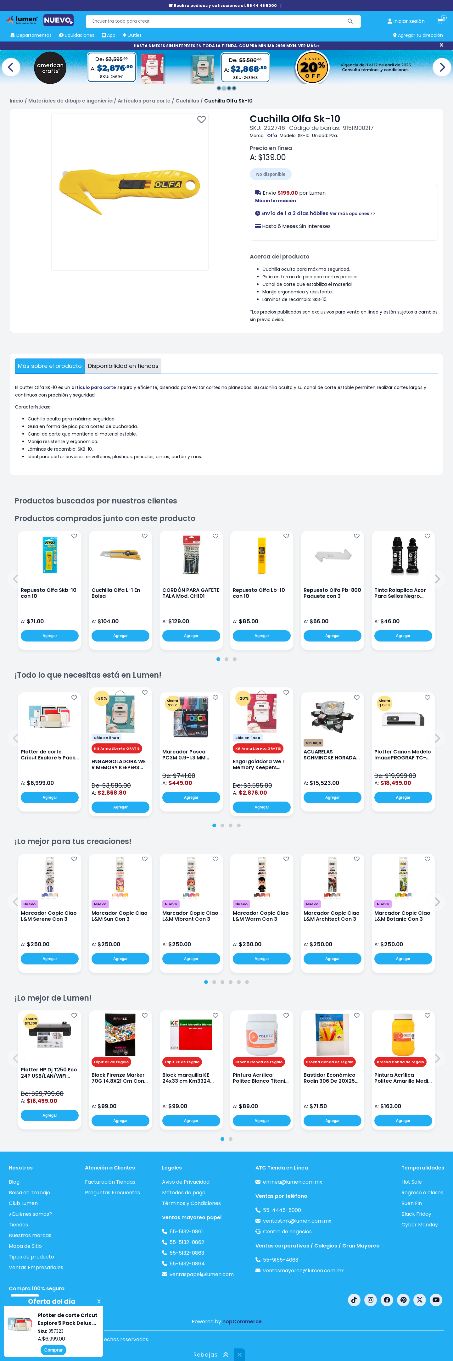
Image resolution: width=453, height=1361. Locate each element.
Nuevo (29, 904)
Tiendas (18, 1224)
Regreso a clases (422, 1192)
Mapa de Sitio (25, 1246)
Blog (14, 1182)
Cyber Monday (419, 1224)
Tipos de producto (31, 1256)
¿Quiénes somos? (30, 1214)
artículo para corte (93, 387)
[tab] (218, 659)
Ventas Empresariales (36, 1267)
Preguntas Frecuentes (112, 1192)
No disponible (270, 174)
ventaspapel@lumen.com (202, 1274)
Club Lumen (23, 1203)
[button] (16, 578)
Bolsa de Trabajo (29, 1192)
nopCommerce (242, 1321)
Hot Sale (411, 1182)
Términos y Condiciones (191, 1203)
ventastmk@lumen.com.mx (297, 1221)
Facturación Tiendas (110, 1182)
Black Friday (416, 1214)
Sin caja (313, 742)
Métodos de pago (183, 1192)
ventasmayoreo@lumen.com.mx (303, 1270)
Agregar (49, 636)
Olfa (272, 135)
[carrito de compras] (440, 21)
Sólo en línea (106, 737)
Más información (275, 200)
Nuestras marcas (30, 1235)
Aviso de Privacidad (186, 1182)
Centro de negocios (287, 1231)
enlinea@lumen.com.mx (292, 1182)
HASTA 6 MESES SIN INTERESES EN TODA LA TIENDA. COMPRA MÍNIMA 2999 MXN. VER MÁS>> (227, 45)
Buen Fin (411, 1203)
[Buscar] (350, 21)
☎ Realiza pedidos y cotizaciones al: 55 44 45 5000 (222, 5)
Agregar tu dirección (418, 35)
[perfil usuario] (406, 21)
